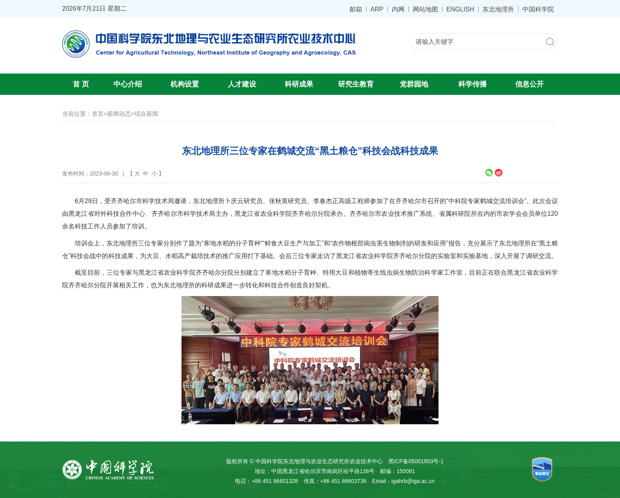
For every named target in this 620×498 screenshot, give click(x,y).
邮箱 (356, 9)
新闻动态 (119, 113)
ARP (377, 9)
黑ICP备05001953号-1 (416, 461)
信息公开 (529, 84)
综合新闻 (146, 113)
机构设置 (184, 84)
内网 (398, 9)
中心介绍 (127, 84)
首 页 (81, 84)
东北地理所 (498, 9)
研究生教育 (356, 84)
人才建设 (242, 84)
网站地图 (425, 9)
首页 (98, 113)
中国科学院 (538, 9)
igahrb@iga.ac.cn (413, 481)
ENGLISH (460, 9)
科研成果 (299, 84)
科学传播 (472, 84)
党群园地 (414, 84)
